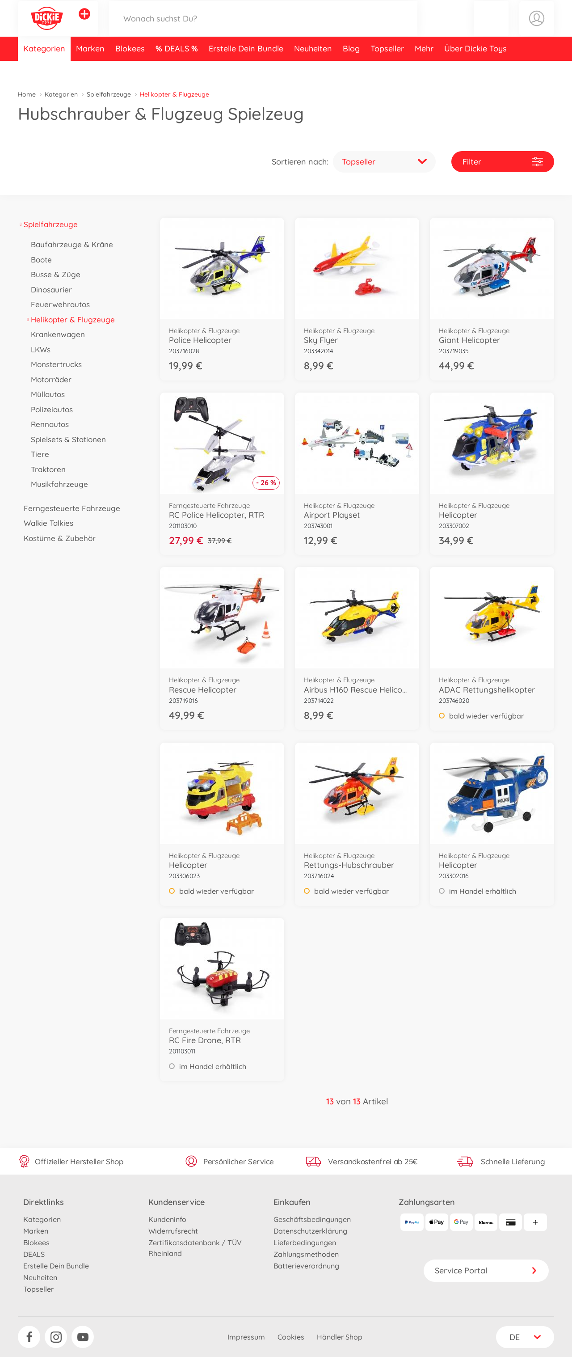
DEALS (177, 68)
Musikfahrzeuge (56, 484)
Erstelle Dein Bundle (246, 68)
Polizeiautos (49, 409)
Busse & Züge (52, 274)
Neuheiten (313, 68)
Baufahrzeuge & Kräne (69, 244)
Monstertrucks (53, 364)
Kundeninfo (167, 1219)
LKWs (37, 349)
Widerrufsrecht (173, 1230)
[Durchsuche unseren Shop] (263, 28)
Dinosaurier (48, 289)
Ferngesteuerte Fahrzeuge (69, 508)
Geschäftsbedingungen (312, 1219)
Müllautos (45, 394)
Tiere (37, 454)
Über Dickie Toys (475, 68)
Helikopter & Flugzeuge (70, 319)
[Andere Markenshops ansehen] (84, 24)
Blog (351, 68)
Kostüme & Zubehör (57, 538)
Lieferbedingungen (304, 1242)
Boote (38, 259)
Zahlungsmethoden (306, 1254)
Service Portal (486, 1270)
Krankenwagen (55, 334)
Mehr (424, 68)
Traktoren (45, 469)
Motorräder (48, 379)
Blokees (130, 68)
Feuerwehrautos (57, 304)
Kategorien (44, 68)
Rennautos (47, 424)
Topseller (387, 68)
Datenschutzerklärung (310, 1230)
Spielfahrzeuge (109, 94)
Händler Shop (339, 1336)
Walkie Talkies (45, 523)
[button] (491, 28)
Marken (90, 68)
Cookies (291, 1336)
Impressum (246, 1336)
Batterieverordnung (306, 1265)
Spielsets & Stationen (65, 439)
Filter (503, 161)
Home (27, 94)
